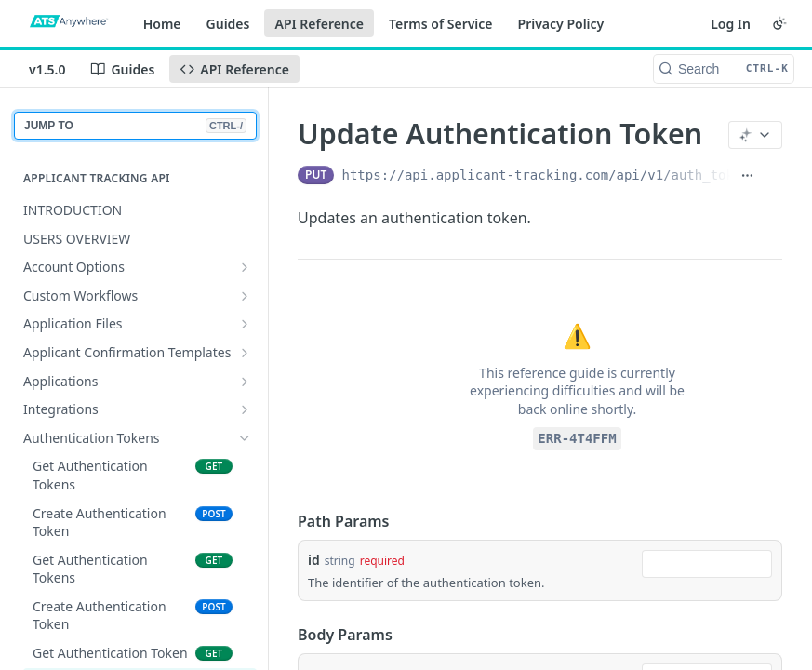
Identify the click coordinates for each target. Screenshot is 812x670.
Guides (228, 24)
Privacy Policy (561, 24)
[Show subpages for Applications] (244, 381)
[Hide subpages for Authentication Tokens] (244, 438)
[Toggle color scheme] (779, 23)
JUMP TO (135, 125)
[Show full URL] (747, 175)
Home (162, 24)
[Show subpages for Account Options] (244, 267)
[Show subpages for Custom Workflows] (244, 295)
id (314, 560)
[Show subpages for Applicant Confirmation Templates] (244, 352)
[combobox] (707, 564)
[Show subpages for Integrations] (244, 409)
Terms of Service (441, 24)
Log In (731, 24)
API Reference (319, 24)
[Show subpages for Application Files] (244, 323)
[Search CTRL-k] (723, 69)
